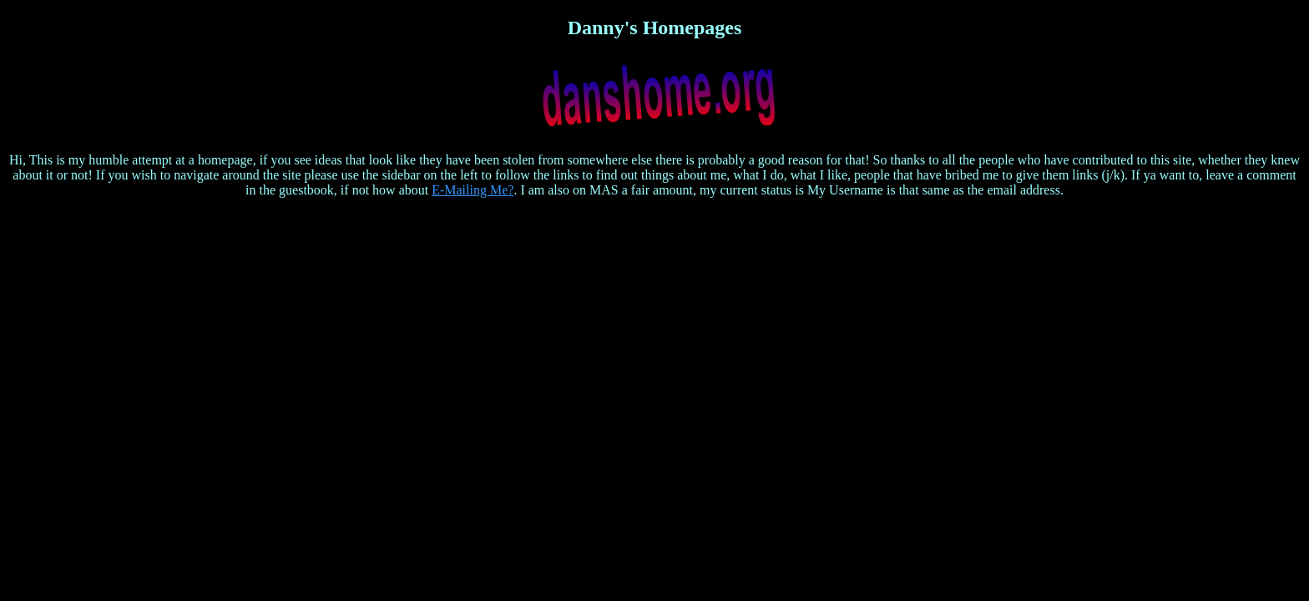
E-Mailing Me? (472, 190)
